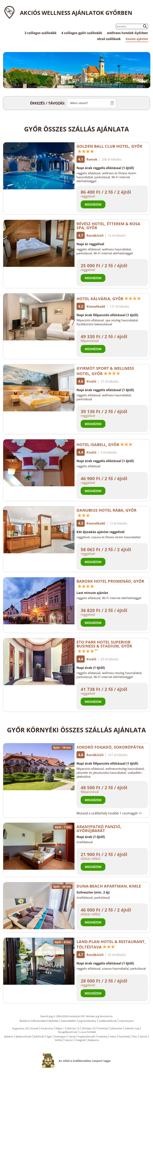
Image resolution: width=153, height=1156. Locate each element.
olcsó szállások (109, 39)
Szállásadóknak (108, 1021)
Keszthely (124, 1036)
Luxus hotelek (87, 1032)
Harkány (102, 1036)
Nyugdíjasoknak (67, 1032)
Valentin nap (132, 1028)
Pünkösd (102, 1028)
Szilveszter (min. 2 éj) (93, 892)
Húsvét (34, 1028)
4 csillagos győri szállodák (81, 33)
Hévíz (113, 1036)
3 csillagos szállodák (41, 33)
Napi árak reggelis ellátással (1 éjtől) (105, 168)
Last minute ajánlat (92, 593)
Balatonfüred (23, 1036)
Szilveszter (116, 1028)
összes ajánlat (137, 39)
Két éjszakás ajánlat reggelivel (100, 532)
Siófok (58, 1040)
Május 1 (60, 1028)
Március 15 (73, 1028)
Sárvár (143, 1036)
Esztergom (60, 1036)
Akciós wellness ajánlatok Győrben (76, 12)
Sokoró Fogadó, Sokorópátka (110, 747)
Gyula (72, 1036)
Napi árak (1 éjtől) (90, 668)
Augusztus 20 (20, 1028)
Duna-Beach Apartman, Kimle (108, 886)
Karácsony (47, 1028)
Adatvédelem (68, 1021)
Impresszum (126, 1021)
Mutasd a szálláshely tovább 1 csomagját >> (109, 813)
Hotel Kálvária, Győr (108, 298)
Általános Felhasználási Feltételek (39, 1021)
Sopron (68, 1040)
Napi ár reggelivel (90, 244)
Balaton (9, 1036)
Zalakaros (93, 1040)
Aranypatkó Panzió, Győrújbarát (99, 828)
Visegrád (80, 1040)
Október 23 (88, 1028)
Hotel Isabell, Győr (104, 444)
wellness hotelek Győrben (127, 33)
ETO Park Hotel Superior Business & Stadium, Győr (104, 646)
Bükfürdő (39, 1036)
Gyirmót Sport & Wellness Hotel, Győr (105, 371)
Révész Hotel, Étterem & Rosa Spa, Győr (108, 225)
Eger (49, 1036)
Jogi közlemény (87, 1021)
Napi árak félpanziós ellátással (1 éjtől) (107, 315)
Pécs (134, 1036)
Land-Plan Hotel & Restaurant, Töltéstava (111, 944)
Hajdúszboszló (86, 1036)
